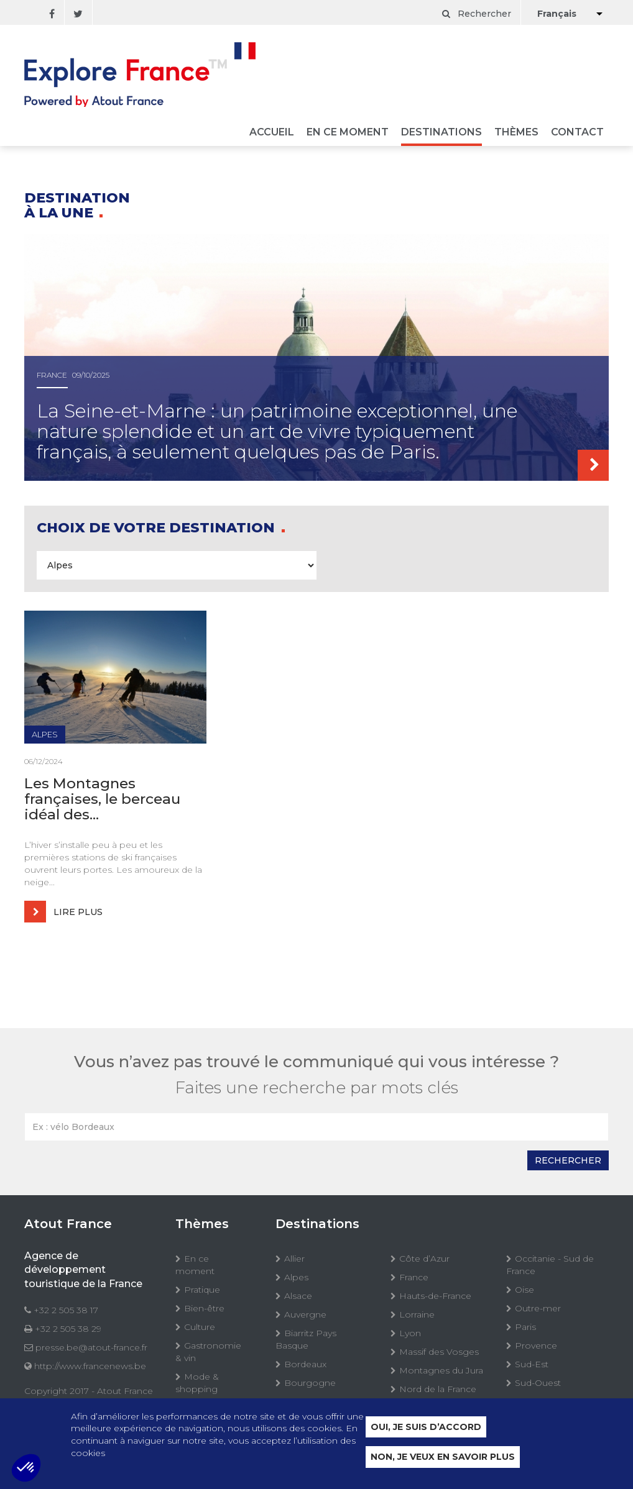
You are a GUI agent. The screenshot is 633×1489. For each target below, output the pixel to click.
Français (556, 13)
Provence (536, 1345)
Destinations (441, 132)
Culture (199, 1326)
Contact (577, 132)
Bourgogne (310, 1382)
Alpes (296, 1277)
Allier (294, 1258)
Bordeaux (305, 1364)
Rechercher (476, 13)
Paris (525, 1326)
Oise (524, 1289)
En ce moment (348, 132)
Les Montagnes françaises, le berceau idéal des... (102, 799)
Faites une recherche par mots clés (316, 1088)
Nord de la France (437, 1389)
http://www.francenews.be (90, 1366)
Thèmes (516, 132)
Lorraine (417, 1314)
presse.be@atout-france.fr (91, 1347)
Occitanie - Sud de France (550, 1265)
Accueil (271, 132)
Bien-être (204, 1308)
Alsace (298, 1295)
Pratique (202, 1289)
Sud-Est (531, 1364)
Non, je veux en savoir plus (443, 1456)
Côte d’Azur (424, 1258)
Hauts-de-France (435, 1295)
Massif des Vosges (439, 1351)
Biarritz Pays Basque (305, 1339)
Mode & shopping (197, 1383)
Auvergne (305, 1314)
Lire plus (63, 911)
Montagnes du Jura (441, 1370)
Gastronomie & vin (208, 1352)
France (413, 1277)
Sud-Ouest (538, 1382)
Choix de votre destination (158, 527)
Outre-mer (538, 1308)
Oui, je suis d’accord (426, 1426)
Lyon (410, 1333)
